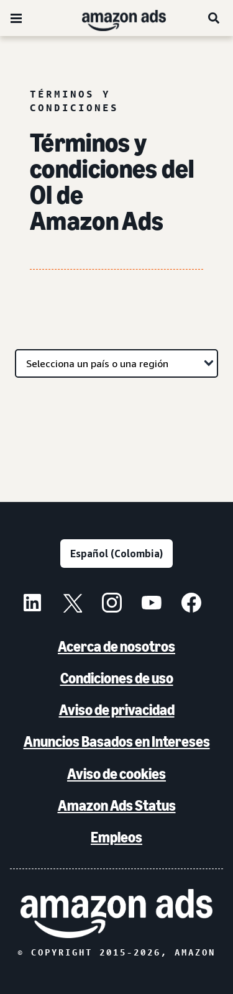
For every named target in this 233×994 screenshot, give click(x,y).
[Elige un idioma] (116, 553)
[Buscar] (214, 18)
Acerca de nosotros (116, 646)
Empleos (116, 837)
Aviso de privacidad (117, 710)
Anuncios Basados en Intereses (117, 741)
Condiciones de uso (116, 678)
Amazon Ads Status (117, 805)
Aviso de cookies (116, 774)
